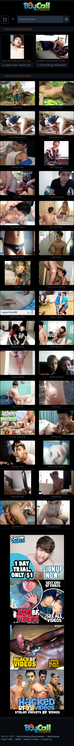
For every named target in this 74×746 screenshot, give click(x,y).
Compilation (32, 65)
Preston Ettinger (47, 65)
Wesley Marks (60, 65)
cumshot (22, 65)
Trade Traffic (7, 739)
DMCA (18, 739)
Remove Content (31, 739)
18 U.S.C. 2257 (7, 736)
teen (16, 65)
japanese (9, 65)
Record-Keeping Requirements (31, 736)
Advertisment (53, 736)
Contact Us (46, 739)
